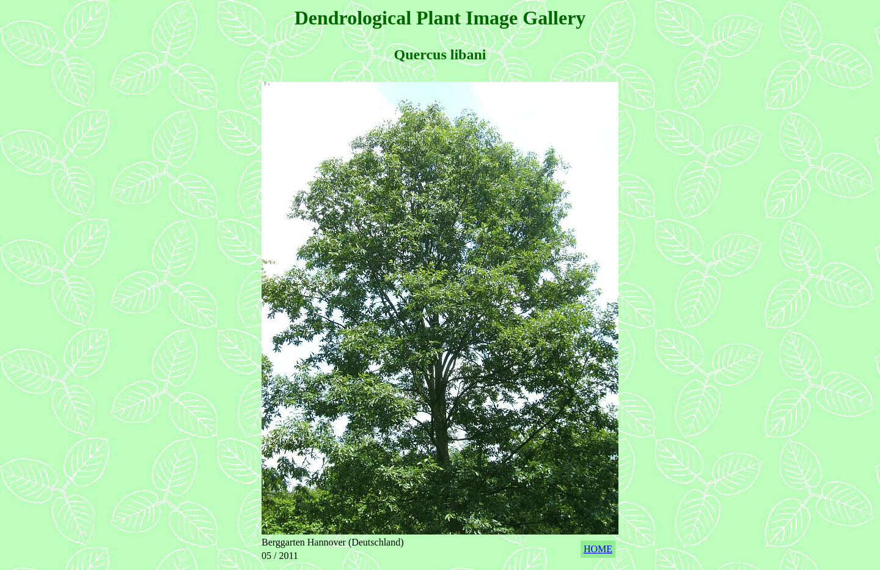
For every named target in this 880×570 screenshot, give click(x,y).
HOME (598, 549)
